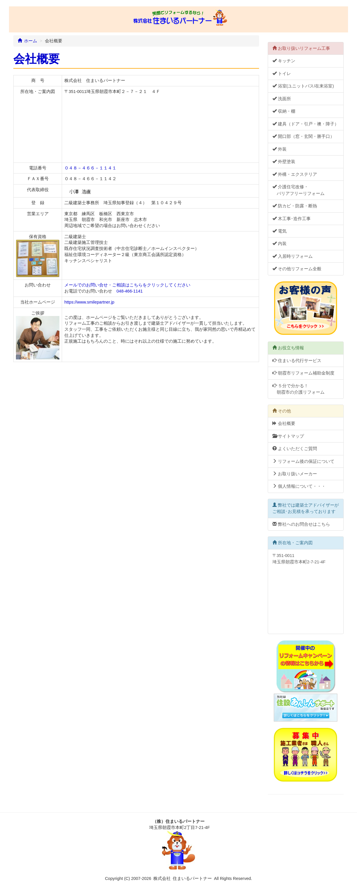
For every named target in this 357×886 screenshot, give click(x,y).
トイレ (281, 73)
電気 (279, 231)
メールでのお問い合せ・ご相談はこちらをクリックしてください (127, 285)
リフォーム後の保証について (303, 461)
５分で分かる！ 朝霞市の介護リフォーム (298, 388)
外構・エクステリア (294, 174)
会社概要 (283, 423)
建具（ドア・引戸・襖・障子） (305, 124)
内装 (279, 243)
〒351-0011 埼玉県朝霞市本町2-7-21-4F (304, 591)
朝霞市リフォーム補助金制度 (303, 373)
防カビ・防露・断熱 (294, 206)
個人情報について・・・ (299, 486)
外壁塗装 (283, 161)
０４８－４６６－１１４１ (90, 168)
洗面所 (281, 98)
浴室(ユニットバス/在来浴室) (303, 86)
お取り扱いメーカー (294, 474)
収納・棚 (283, 111)
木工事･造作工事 (291, 218)
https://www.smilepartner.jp (89, 302)
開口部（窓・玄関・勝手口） (303, 136)
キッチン (283, 61)
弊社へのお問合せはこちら (301, 524)
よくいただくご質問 (294, 448)
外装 (279, 149)
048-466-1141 (129, 291)
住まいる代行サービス (296, 360)
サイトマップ (288, 436)
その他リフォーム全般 (296, 268)
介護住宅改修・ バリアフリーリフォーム (298, 190)
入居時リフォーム (292, 256)
